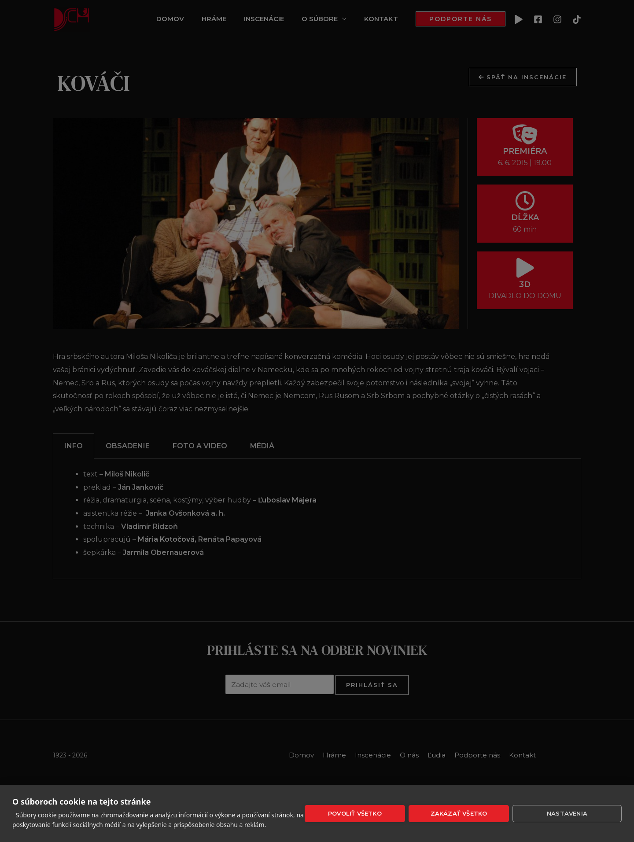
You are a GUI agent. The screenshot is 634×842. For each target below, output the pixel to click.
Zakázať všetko (459, 813)
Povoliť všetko (355, 813)
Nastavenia (567, 813)
